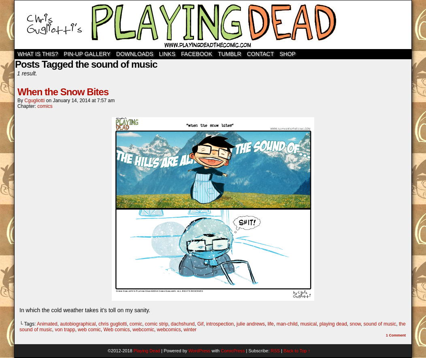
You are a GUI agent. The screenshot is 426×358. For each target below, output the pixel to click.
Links (167, 54)
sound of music (380, 324)
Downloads (134, 54)
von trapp (65, 329)
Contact (260, 54)
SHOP (287, 54)
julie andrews (250, 324)
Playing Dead (213, 24)
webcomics (169, 329)
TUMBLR (229, 54)
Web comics (116, 329)
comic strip (156, 324)
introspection (220, 324)
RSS (275, 350)
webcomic (143, 329)
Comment (396, 335)
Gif (200, 324)
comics (44, 106)
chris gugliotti (112, 324)
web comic (89, 329)
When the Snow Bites (63, 91)
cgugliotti (34, 100)
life (271, 324)
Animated (47, 324)
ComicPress (233, 350)
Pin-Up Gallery (87, 54)
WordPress (199, 350)
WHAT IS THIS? (37, 54)
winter (189, 329)
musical (308, 324)
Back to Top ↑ (296, 350)
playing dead (333, 324)
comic (136, 324)
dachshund (183, 324)
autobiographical (78, 324)
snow (355, 324)
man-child (287, 324)
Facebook (196, 54)
